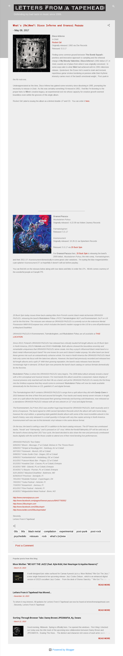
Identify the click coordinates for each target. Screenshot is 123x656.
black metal (34, 531)
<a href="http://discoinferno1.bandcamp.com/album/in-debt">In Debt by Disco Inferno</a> (55, 158)
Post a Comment (24, 545)
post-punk (82, 531)
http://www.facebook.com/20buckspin (28, 507)
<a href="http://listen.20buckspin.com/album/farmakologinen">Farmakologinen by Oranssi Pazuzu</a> (55, 302)
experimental (66, 531)
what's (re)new (58, 536)
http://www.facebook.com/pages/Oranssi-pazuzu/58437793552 (39, 501)
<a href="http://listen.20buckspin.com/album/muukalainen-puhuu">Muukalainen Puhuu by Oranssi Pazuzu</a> (55, 284)
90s (23, 531)
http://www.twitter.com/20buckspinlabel (29, 510)
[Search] (113, 6)
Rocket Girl (57, 42)
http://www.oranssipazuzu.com (26, 498)
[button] (108, 25)
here (87, 101)
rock (44, 536)
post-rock (96, 531)
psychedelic (20, 536)
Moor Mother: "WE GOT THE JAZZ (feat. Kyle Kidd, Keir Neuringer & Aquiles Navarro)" (55, 564)
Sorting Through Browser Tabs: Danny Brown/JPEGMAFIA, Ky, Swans (47, 618)
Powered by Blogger (61, 649)
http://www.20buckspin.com (24, 504)
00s (16, 531)
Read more (104, 585)
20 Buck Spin (76, 247)
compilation (50, 531)
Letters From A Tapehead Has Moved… (32, 592)
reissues (34, 536)
